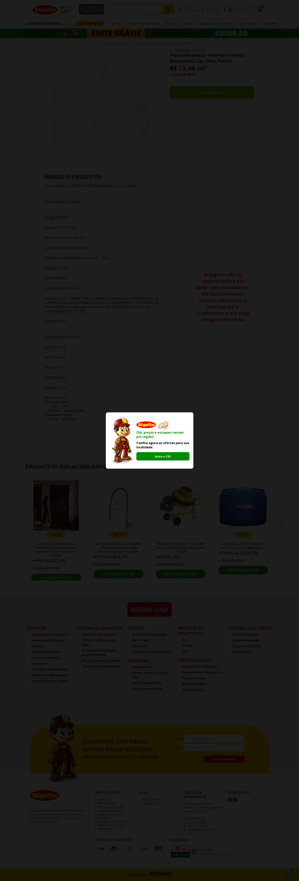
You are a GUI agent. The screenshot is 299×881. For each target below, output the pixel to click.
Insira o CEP (163, 456)
